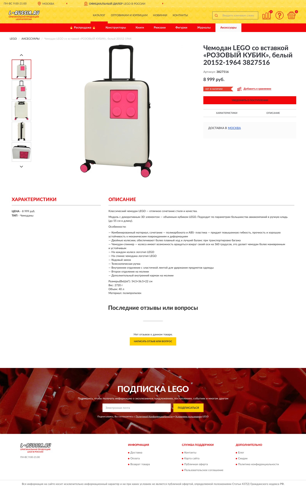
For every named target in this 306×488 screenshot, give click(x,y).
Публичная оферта (196, 464)
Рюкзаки (160, 27)
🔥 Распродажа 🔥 (82, 27)
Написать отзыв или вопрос (153, 341)
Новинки (160, 15)
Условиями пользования (188, 416)
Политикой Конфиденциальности (154, 416)
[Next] (21, 166)
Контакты (180, 15)
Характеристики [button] (226, 113)
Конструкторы (116, 27)
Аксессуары (228, 27)
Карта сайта (191, 458)
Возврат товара (140, 464)
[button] (279, 15)
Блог (241, 452)
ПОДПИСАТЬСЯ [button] (188, 408)
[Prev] (21, 55)
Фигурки (181, 27)
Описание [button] (273, 113)
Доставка (136, 452)
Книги (140, 27)
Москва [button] (234, 128)
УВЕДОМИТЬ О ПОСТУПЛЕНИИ (250, 100)
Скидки (242, 458)
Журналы (204, 27)
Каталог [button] (99, 15)
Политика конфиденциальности (258, 464)
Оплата (135, 458)
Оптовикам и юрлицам (129, 15)
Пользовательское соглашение (203, 470)
